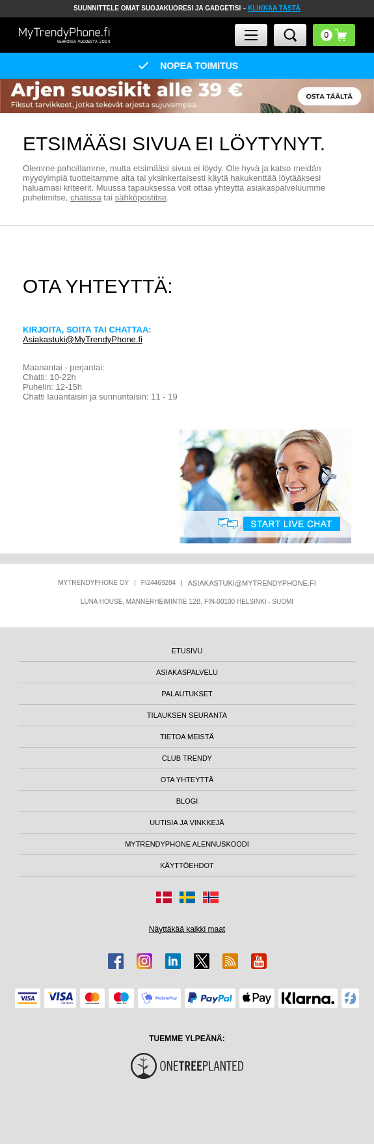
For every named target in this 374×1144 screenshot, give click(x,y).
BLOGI (187, 801)
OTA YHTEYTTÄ (187, 779)
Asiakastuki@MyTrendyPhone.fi (82, 339)
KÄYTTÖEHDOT (187, 865)
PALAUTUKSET (187, 694)
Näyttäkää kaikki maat (187, 929)
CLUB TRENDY (187, 758)
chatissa (85, 197)
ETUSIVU (187, 651)
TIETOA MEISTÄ (187, 737)
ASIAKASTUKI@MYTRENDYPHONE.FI (252, 583)
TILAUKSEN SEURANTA (187, 715)
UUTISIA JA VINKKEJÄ (187, 822)
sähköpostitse (141, 197)
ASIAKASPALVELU (187, 672)
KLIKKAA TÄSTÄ (274, 8)
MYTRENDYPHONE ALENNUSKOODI (187, 844)
